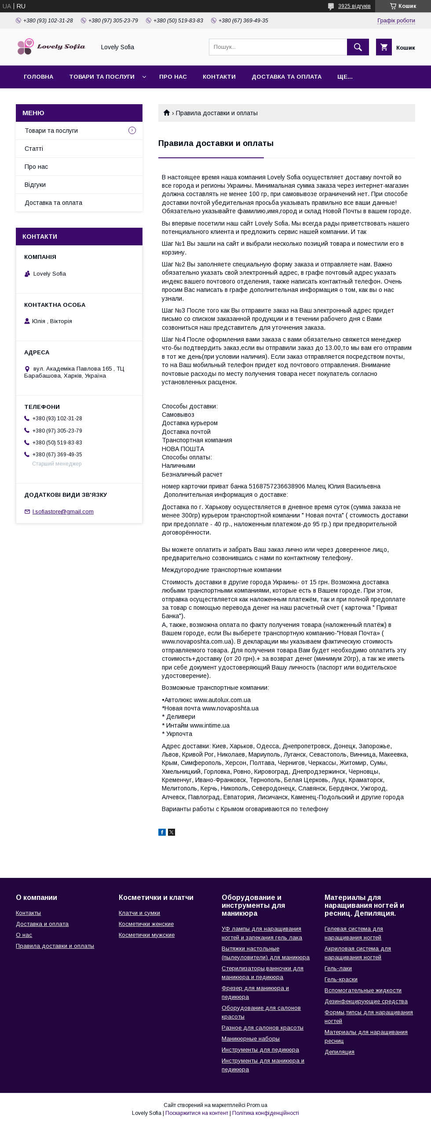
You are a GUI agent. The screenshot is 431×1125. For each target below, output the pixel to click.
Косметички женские (146, 924)
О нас (24, 935)
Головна (38, 76)
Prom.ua (257, 1105)
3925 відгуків (354, 6)
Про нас (173, 76)
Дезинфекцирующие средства (366, 1001)
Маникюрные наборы (251, 1038)
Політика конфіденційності (265, 1113)
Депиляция (339, 1052)
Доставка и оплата (42, 924)
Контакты (28, 913)
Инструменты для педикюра (260, 1049)
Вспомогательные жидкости (363, 990)
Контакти (219, 76)
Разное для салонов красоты (262, 1027)
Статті (34, 148)
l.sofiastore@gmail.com (63, 511)
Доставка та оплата (286, 76)
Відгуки (35, 184)
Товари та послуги (102, 76)
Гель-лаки (338, 968)
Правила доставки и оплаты (55, 946)
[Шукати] (358, 47)
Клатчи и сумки (139, 913)
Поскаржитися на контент (196, 1113)
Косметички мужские (147, 935)
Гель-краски (341, 979)
